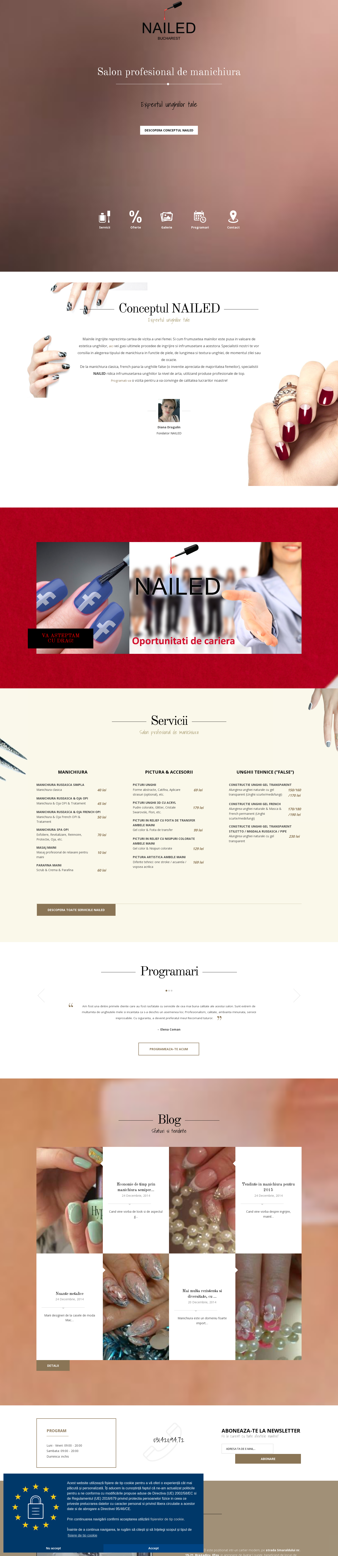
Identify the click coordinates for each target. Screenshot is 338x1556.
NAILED (169, 47)
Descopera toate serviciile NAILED (76, 953)
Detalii (53, 1312)
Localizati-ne (287, 1540)
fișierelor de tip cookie (167, 1519)
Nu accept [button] (53, 1548)
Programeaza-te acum (169, 1097)
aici (111, 388)
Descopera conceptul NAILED (169, 171)
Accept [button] (153, 1548)
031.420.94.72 (169, 1386)
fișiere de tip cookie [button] (82, 1535)
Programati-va (121, 423)
